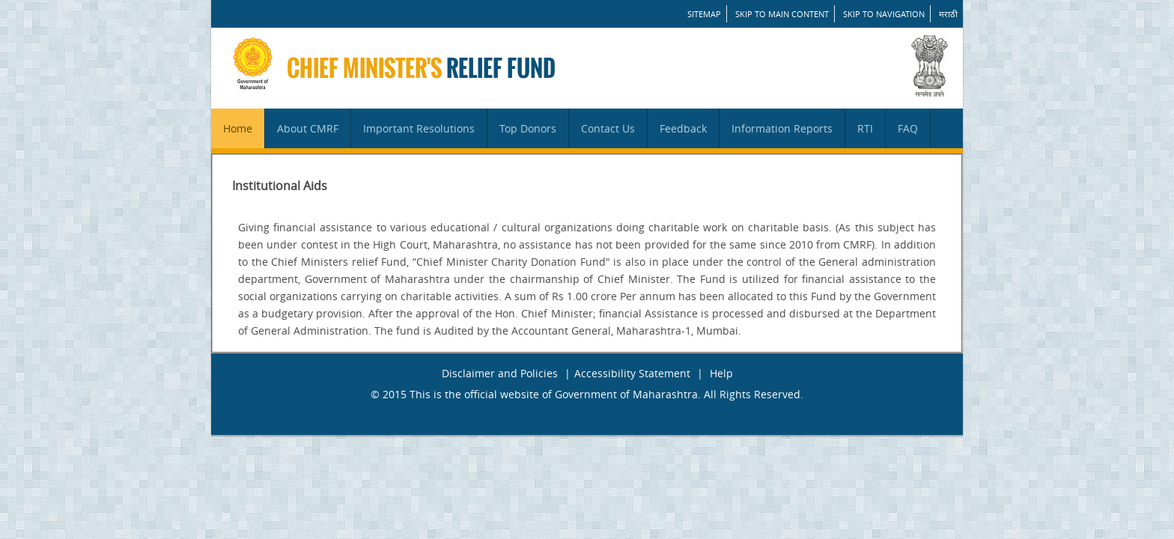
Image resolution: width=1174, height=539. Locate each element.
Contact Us (608, 128)
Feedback (683, 128)
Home (237, 128)
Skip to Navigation (884, 13)
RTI (865, 128)
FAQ (908, 128)
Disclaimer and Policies (500, 373)
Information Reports (782, 128)
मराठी (948, 13)
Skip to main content (782, 13)
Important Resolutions (419, 128)
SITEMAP (704, 13)
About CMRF (307, 128)
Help (721, 373)
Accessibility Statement (632, 373)
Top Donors (527, 128)
